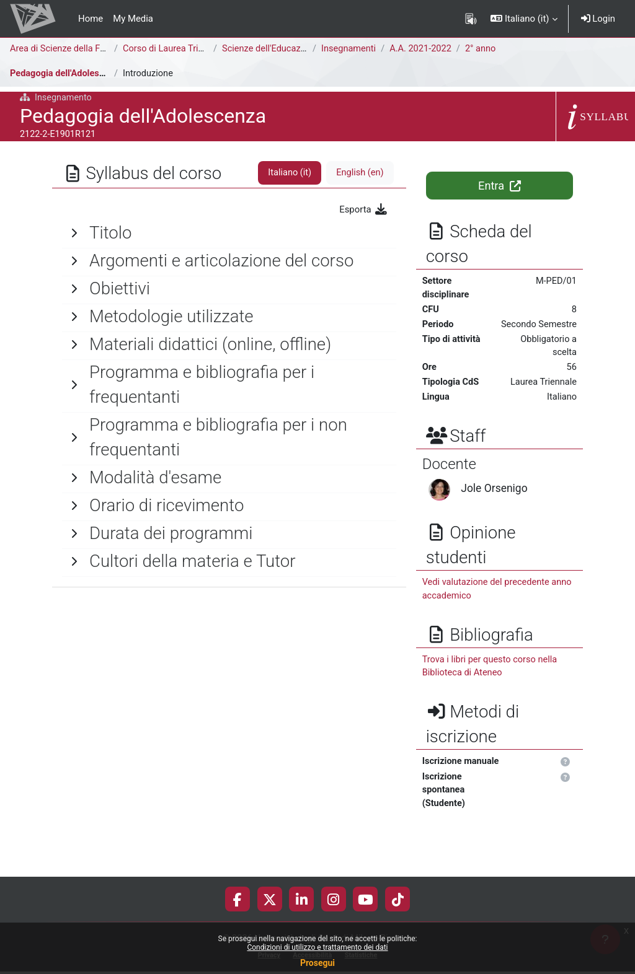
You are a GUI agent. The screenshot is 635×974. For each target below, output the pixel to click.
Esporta (363, 209)
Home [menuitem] (90, 18)
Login (598, 18)
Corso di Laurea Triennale (175, 49)
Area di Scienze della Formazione (78, 49)
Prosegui (317, 963)
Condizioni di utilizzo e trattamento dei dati (317, 947)
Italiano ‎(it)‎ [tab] (288, 172)
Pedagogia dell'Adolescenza (68, 73)
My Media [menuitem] (133, 18)
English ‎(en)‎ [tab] (359, 172)
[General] (229, 233)
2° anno (484, 49)
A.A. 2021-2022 (423, 49)
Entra (499, 185)
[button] (523, 18)
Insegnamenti (349, 49)
